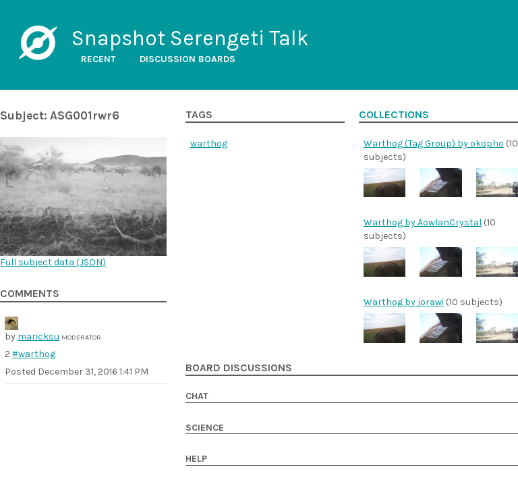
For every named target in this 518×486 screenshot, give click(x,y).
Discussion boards (187, 59)
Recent (98, 59)
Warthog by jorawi (404, 302)
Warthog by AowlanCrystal (423, 222)
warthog (208, 143)
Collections (394, 115)
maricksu (38, 336)
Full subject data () (53, 262)
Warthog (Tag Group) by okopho (434, 143)
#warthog (33, 354)
